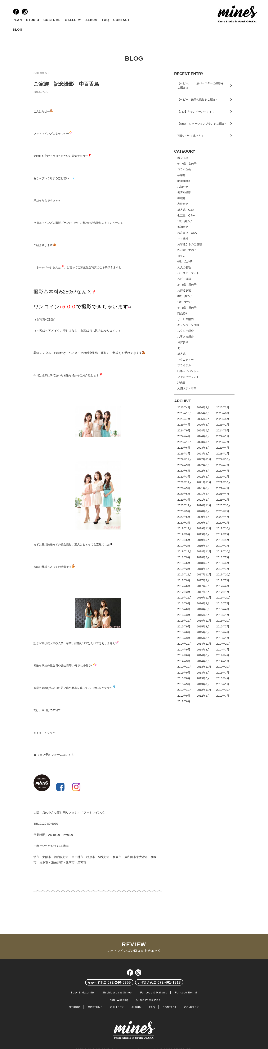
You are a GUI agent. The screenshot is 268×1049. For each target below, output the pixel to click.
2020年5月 (203, 516)
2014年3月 (183, 661)
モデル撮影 (184, 192)
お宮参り (182, 342)
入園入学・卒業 (186, 388)
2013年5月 (203, 678)
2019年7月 (222, 534)
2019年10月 (223, 528)
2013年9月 (183, 672)
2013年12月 (184, 666)
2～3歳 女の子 (187, 250)
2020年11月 (204, 505)
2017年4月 (222, 586)
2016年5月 (203, 609)
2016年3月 (183, 615)
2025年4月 (183, 424)
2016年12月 (184, 597)
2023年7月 (222, 442)
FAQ (105, 20)
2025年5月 (222, 419)
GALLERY (73, 20)
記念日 (181, 382)
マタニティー (185, 359)
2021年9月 (183, 488)
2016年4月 (222, 609)
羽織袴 (181, 198)
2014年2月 (203, 661)
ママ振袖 (182, 238)
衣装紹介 (182, 203)
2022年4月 (222, 470)
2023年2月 (203, 453)
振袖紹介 (182, 226)
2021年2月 (203, 499)
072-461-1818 (159, 982)
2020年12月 (184, 505)
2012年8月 (203, 695)
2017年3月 (183, 591)
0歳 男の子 (184, 296)
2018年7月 (222, 557)
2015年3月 (183, 638)
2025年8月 (222, 413)
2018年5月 (203, 563)
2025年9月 (203, 413)
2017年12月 (184, 574)
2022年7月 (222, 465)
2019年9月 (183, 534)
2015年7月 (222, 626)
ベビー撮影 (184, 278)
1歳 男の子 (184, 221)
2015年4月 (222, 632)
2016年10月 (223, 597)
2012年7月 (222, 695)
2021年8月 (203, 488)
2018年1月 (222, 568)
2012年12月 (184, 689)
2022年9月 (183, 465)
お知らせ (182, 186)
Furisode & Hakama (154, 992)
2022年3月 (183, 476)
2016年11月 (204, 597)
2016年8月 (203, 603)
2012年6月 (183, 701)
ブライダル (184, 365)
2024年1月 (222, 436)
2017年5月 (203, 586)
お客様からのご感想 (189, 244)
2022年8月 (203, 465)
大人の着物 (184, 267)
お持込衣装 (184, 290)
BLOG (17, 29)
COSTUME (52, 20)
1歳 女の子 (184, 302)
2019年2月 (203, 545)
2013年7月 (222, 672)
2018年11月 (204, 551)
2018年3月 (183, 568)
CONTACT (121, 20)
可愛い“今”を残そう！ (190, 135)
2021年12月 (184, 482)
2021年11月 (204, 482)
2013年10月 (223, 666)
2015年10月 (223, 620)
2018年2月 (203, 568)
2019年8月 (203, 534)
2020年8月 (203, 511)
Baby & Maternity (83, 992)
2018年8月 (203, 557)
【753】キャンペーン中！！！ (196, 111)
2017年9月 (183, 580)
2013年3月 (183, 684)
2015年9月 (183, 626)
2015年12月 (184, 620)
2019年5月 (203, 539)
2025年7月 (183, 419)
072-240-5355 (109, 982)
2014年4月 (222, 655)
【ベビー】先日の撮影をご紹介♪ (197, 99)
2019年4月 (222, 539)
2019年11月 (204, 528)
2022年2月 (203, 476)
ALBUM (91, 20)
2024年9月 (183, 430)
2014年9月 (183, 649)
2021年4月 (222, 493)
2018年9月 (183, 557)
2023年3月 (183, 453)
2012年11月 (204, 689)
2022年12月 (184, 459)
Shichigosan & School (117, 992)
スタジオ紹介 (185, 330)
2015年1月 (222, 638)
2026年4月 (183, 407)
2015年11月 (204, 620)
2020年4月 (222, 516)
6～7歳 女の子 (187, 163)
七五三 (181, 348)
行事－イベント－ (188, 371)
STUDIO (32, 20)
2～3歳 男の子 (187, 284)
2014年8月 (203, 649)
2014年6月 (183, 655)
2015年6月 (183, 632)
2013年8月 (203, 672)
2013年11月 (204, 666)
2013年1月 (222, 684)
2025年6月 (203, 419)
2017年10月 (223, 574)
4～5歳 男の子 (187, 307)
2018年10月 (223, 551)
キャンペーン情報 (188, 325)
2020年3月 (183, 522)
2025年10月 (184, 413)
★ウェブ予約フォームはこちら (54, 754)
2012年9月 (183, 695)
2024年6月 (203, 430)
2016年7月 (222, 603)
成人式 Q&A (185, 209)
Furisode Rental (186, 992)
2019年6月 (183, 539)
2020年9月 (183, 511)
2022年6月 (183, 470)
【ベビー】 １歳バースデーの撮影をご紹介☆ (200, 85)
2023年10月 (184, 442)
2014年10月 (223, 643)
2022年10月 (223, 459)
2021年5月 (203, 493)
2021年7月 (222, 488)
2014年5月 (203, 655)
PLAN (17, 20)
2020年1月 (222, 522)
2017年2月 (203, 591)
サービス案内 (185, 319)
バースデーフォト (188, 273)
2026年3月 (203, 407)
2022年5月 (203, 470)
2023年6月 (183, 447)
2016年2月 (203, 615)
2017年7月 (222, 580)
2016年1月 (222, 615)
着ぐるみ (182, 157)
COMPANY (191, 1007)
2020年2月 (203, 522)
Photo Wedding (118, 999)
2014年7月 (222, 649)
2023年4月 (222, 447)
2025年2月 (222, 424)
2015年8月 (203, 626)
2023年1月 (222, 453)
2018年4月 (222, 563)
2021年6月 (183, 493)
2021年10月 (223, 482)
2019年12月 (184, 528)
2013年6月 (183, 678)
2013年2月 (203, 684)
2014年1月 (222, 661)
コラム (181, 255)
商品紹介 (182, 313)
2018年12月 (184, 551)
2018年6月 (183, 563)
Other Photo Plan (148, 999)
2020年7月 (222, 511)
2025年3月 (203, 424)
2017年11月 (204, 574)
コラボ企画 (184, 169)
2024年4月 (183, 436)
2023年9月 (203, 442)
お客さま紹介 (185, 336)
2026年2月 (222, 407)
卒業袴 (181, 175)
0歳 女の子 (184, 261)
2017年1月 (222, 591)
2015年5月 (203, 632)
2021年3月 (183, 499)
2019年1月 (222, 545)
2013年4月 (222, 678)
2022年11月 (204, 459)
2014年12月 (184, 643)
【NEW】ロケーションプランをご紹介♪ (201, 123)
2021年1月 (222, 499)
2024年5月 (222, 430)
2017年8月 (203, 580)
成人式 (181, 353)
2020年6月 (183, 516)
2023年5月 (203, 447)
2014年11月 (204, 643)
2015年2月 (203, 638)
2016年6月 (183, 609)
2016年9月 (183, 603)
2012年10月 (223, 689)
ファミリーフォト (188, 376)
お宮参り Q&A (187, 232)
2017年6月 (183, 586)
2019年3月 (183, 545)
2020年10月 (223, 505)
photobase (183, 180)
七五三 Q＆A (186, 215)
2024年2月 (203, 436)
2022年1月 (222, 476)
